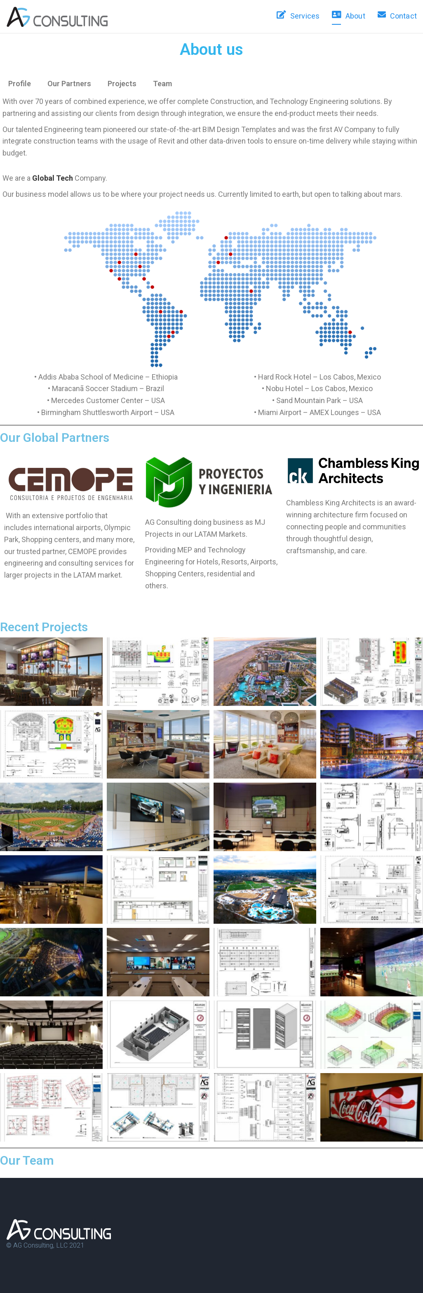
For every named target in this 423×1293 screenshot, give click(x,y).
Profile (19, 83)
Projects (122, 83)
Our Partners (69, 83)
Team (162, 83)
